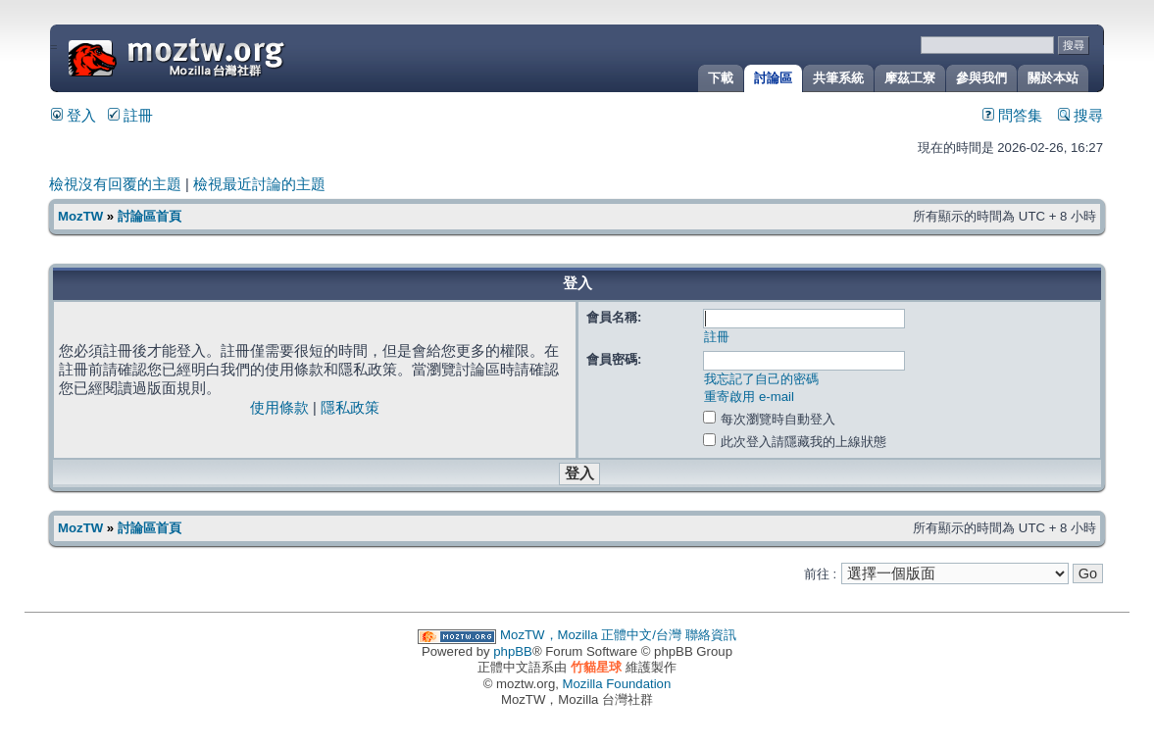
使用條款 (279, 408)
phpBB (512, 651)
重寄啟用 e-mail (749, 396)
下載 (720, 78)
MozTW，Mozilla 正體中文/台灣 (590, 634)
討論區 (773, 78)
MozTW (223, 56)
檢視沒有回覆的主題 (115, 184)
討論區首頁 (149, 216)
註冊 (130, 116)
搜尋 (1080, 116)
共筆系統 (838, 78)
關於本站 (1053, 78)
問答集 (1012, 116)
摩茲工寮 (909, 78)
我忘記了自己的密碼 (761, 379)
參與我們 (981, 78)
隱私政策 (350, 408)
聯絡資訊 (710, 634)
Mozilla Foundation (617, 683)
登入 (73, 116)
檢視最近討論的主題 (259, 184)
